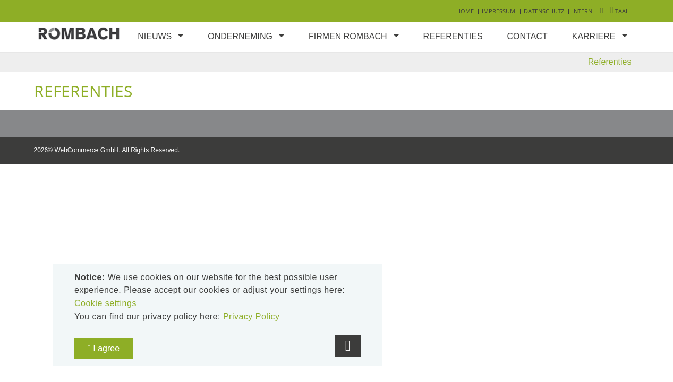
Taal (622, 11)
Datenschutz (544, 11)
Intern (582, 11)
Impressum (498, 11)
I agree (104, 348)
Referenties (453, 36)
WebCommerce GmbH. (87, 150)
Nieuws (155, 36)
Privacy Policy (251, 316)
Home (465, 11)
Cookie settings (105, 303)
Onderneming (240, 36)
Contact (527, 36)
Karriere (594, 36)
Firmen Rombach (348, 36)
